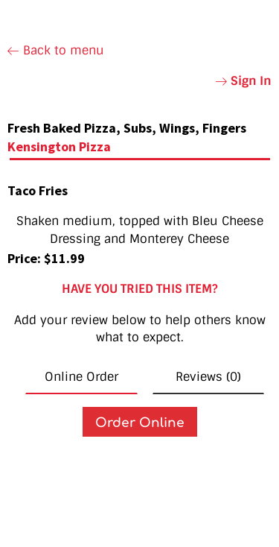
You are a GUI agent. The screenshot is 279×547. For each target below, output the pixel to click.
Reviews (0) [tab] (208, 377)
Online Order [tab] (81, 377)
